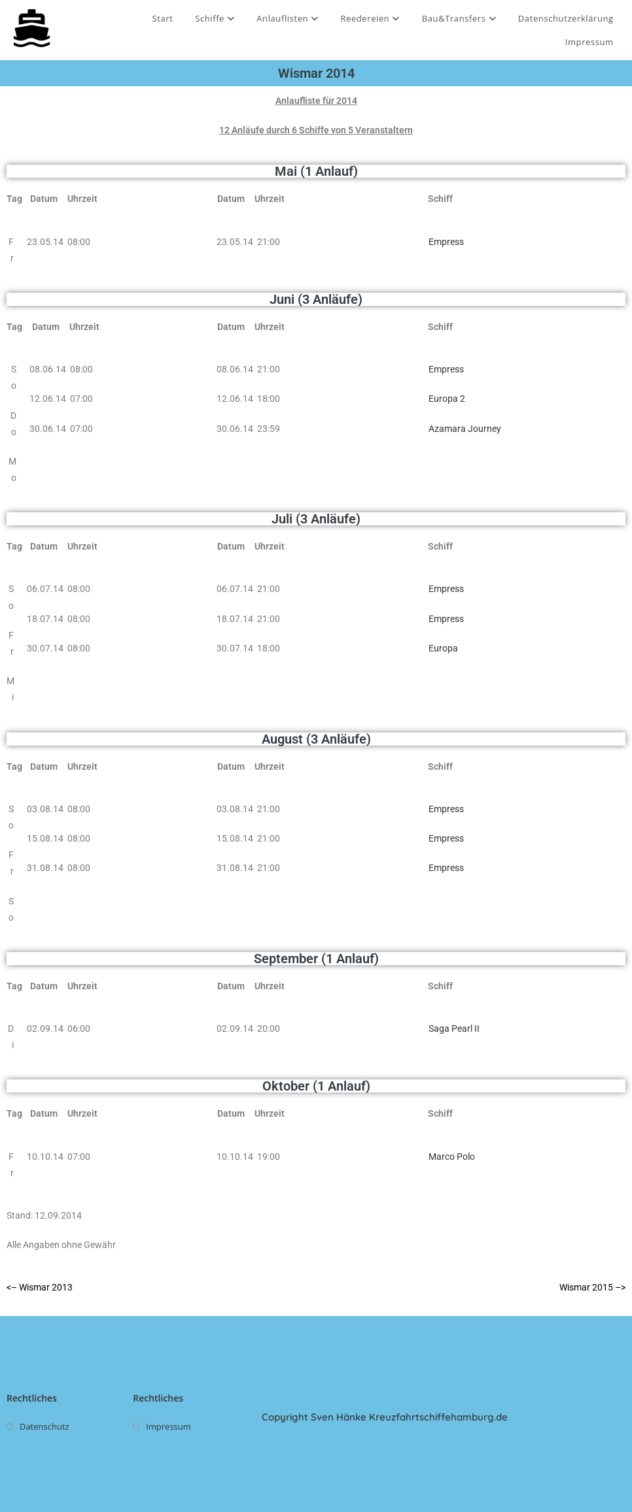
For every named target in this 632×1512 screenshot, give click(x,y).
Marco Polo (452, 1156)
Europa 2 (447, 398)
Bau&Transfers (459, 18)
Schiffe (214, 18)
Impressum (589, 42)
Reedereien (370, 18)
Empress (446, 242)
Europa (443, 648)
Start (162, 18)
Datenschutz (44, 1426)
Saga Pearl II (454, 1028)
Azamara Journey (465, 428)
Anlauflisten (287, 18)
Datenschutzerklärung (566, 18)
